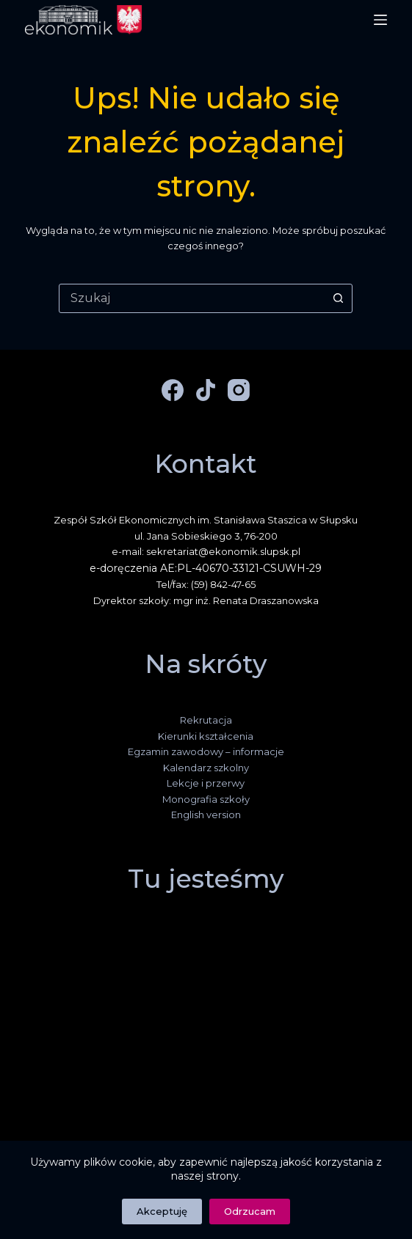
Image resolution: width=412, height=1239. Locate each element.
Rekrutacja (206, 720)
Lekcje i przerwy (206, 783)
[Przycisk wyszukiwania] (338, 298)
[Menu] (380, 19)
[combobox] (191, 298)
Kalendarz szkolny (206, 767)
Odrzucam (249, 1211)
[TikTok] (206, 390)
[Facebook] (173, 390)
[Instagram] (239, 390)
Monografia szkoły (206, 799)
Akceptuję (162, 1211)
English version (206, 814)
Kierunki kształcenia (205, 736)
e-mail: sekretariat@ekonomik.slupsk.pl (206, 551)
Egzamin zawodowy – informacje (206, 751)
